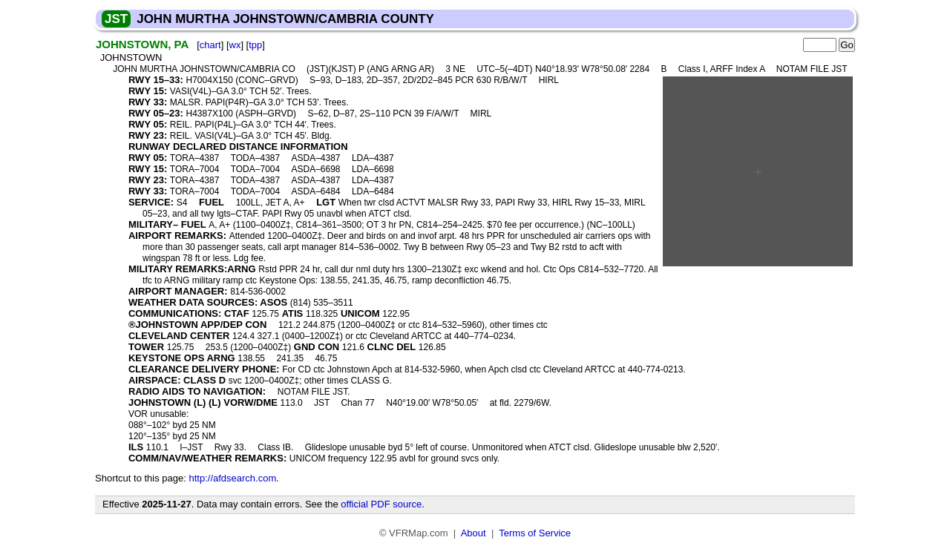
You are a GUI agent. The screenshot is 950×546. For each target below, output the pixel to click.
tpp (255, 44)
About (473, 533)
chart (210, 44)
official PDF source (381, 504)
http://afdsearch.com (232, 478)
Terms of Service (535, 533)
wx (235, 44)
